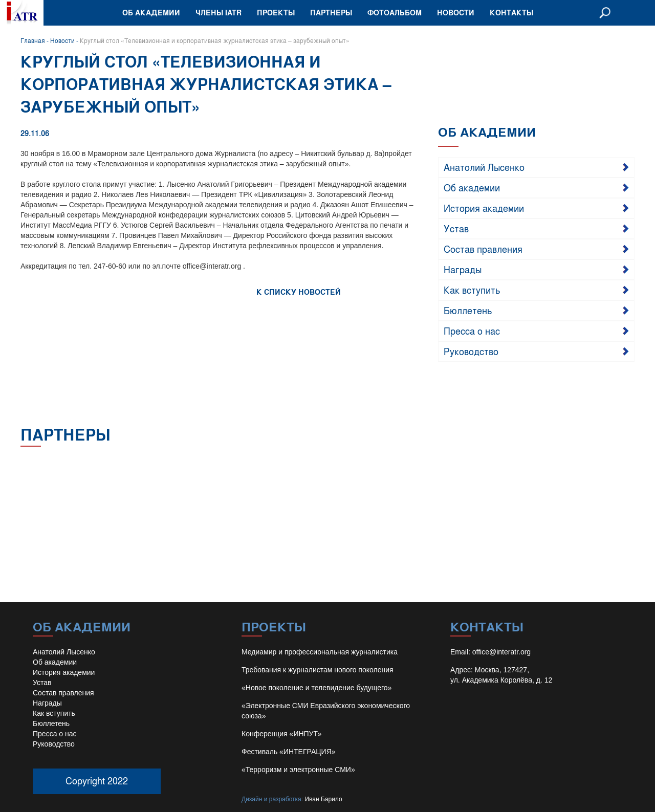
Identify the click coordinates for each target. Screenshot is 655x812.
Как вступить (472, 289)
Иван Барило (323, 799)
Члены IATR (218, 12)
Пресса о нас (472, 330)
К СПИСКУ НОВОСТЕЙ (298, 292)
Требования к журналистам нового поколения (318, 670)
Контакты (511, 12)
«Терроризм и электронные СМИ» (298, 769)
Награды (463, 269)
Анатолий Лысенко (484, 166)
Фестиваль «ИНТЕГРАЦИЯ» (289, 752)
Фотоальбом (394, 12)
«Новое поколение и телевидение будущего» (316, 688)
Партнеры (331, 12)
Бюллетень (468, 310)
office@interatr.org (501, 652)
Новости (455, 12)
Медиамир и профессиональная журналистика (320, 652)
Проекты (276, 12)
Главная (32, 40)
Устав (456, 228)
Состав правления (483, 248)
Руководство (471, 351)
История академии (484, 207)
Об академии (151, 12)
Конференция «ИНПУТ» (281, 734)
